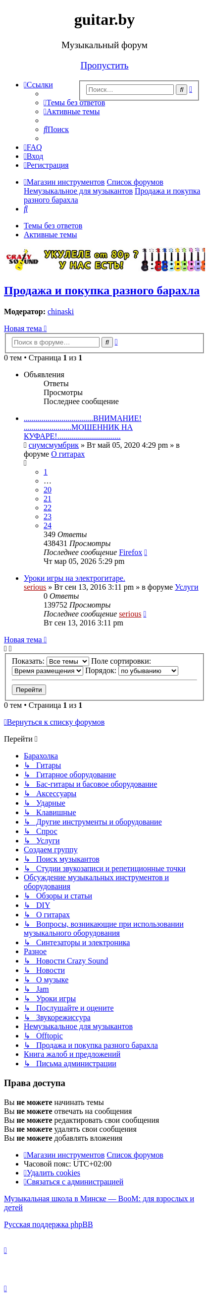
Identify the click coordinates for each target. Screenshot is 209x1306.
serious (35, 587)
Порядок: (131, 670)
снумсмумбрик (54, 445)
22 (48, 507)
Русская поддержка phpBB (48, 1224)
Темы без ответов (53, 225)
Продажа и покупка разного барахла (102, 290)
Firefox (130, 552)
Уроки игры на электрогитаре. (74, 578)
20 (48, 489)
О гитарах (68, 454)
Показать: (50, 661)
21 (48, 498)
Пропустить (104, 65)
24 (48, 525)
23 (48, 516)
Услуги (187, 587)
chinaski (61, 311)
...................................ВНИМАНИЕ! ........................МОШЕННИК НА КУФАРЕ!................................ (83, 427)
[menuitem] (74, 102)
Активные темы (50, 234)
